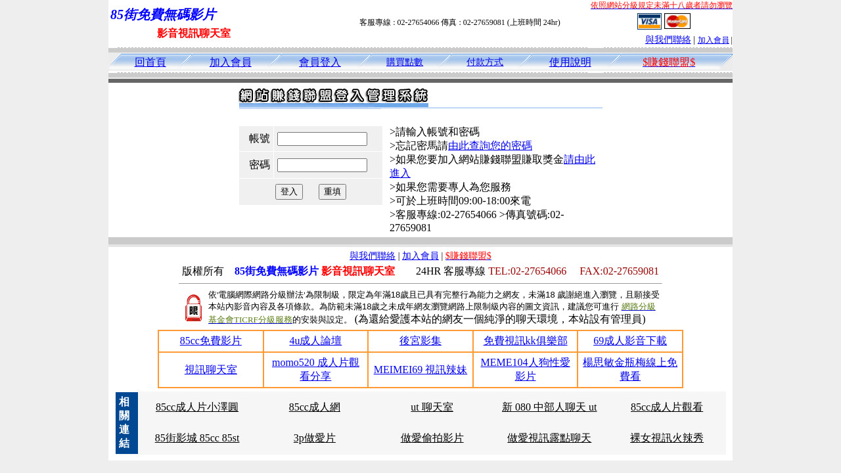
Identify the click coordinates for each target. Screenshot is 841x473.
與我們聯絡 (668, 40)
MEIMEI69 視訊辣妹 (421, 369)
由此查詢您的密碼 (490, 145)
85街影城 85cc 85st (197, 437)
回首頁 (150, 62)
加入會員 (713, 40)
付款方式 (484, 62)
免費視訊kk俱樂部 (526, 340)
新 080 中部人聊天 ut (549, 407)
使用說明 (570, 62)
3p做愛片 (315, 437)
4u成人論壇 (315, 340)
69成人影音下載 (630, 340)
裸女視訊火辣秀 (667, 437)
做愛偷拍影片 (432, 437)
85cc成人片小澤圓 (197, 407)
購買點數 (404, 62)
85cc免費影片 (211, 340)
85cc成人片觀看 (667, 407)
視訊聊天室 (211, 369)
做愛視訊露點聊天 (549, 437)
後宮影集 (420, 340)
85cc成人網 (314, 407)
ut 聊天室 (432, 407)
